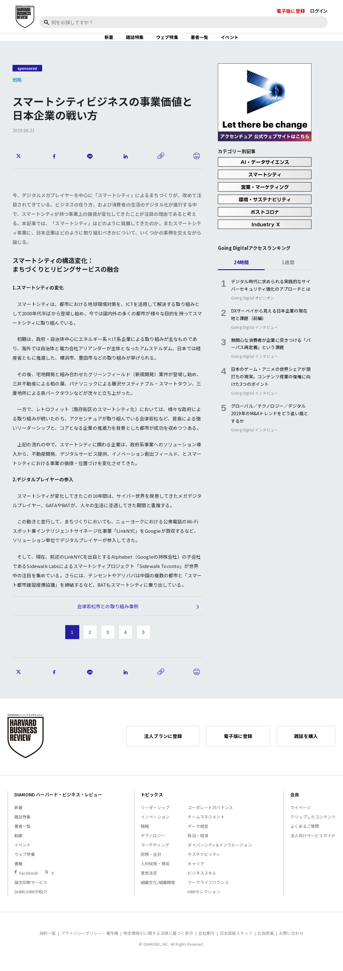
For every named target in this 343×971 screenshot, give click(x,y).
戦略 (17, 89)
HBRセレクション (204, 901)
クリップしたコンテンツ (313, 826)
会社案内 (206, 942)
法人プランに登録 (163, 745)
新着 (109, 42)
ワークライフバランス (208, 892)
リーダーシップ (155, 817)
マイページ (300, 817)
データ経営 (198, 835)
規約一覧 (47, 942)
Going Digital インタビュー (254, 336)
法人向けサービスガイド (313, 845)
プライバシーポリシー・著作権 (89, 942)
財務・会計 (151, 864)
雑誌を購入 (306, 745)
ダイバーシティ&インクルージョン (220, 854)
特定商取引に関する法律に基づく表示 (158, 942)
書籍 (18, 873)
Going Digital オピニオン (252, 306)
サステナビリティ (204, 864)
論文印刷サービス (30, 892)
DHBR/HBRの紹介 (30, 901)
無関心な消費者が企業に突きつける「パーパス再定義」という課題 (271, 353)
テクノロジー (153, 845)
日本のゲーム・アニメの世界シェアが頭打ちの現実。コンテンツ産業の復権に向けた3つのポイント (271, 385)
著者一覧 (199, 42)
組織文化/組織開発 (158, 892)
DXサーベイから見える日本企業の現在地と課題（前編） (269, 323)
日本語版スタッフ (236, 942)
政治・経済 (198, 845)
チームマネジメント (206, 826)
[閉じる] (331, 33)
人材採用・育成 (155, 873)
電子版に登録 (291, 10)
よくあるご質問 (304, 835)
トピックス (152, 804)
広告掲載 (265, 942)
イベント (229, 42)
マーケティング (155, 854)
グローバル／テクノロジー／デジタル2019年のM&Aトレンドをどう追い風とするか (269, 422)
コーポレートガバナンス (210, 817)
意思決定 (149, 882)
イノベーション (155, 826)
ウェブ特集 (167, 42)
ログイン (319, 10)
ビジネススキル (202, 882)
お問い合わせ (291, 942)
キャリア (196, 873)
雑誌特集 (135, 42)
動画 (18, 845)
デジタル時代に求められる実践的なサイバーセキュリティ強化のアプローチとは (271, 294)
